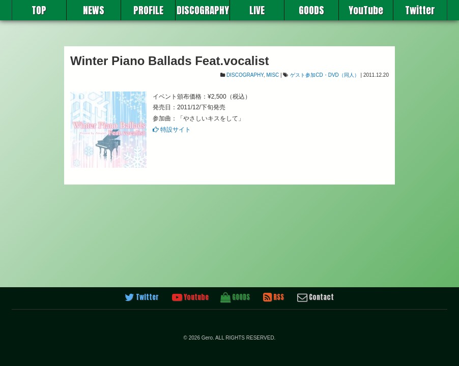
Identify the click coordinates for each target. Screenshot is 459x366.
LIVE (257, 10)
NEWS (93, 10)
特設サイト (172, 129)
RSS (273, 297)
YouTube (366, 10)
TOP (39, 10)
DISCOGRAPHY (203, 10)
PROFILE (148, 10)
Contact (315, 297)
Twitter (420, 10)
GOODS (311, 10)
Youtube (190, 297)
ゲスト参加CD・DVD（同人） (324, 75)
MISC (272, 75)
